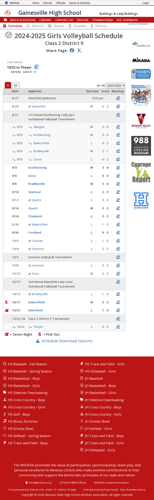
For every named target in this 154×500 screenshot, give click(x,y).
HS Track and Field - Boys (28, 443)
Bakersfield (41, 143)
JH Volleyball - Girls (100, 450)
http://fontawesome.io (133, 489)
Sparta (36, 200)
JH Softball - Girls (98, 428)
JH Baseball (94, 378)
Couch (37, 159)
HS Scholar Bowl (20, 428)
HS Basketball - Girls (24, 385)
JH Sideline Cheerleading (104, 400)
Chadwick (35, 216)
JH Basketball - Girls (100, 392)
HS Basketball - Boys (24, 378)
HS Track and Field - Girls (105, 364)
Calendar (45, 20)
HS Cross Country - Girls (26, 407)
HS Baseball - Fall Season (27, 364)
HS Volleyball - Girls (100, 371)
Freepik (71, 489)
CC (54, 489)
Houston (38, 265)
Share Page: (57, 50)
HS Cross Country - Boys (26, 400)
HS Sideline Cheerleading (28, 392)
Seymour (34, 192)
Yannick (62, 489)
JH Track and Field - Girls (104, 443)
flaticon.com (37, 489)
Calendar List (64, 20)
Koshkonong (41, 135)
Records (82, 20)
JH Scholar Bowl (97, 421)
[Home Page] (36, 3)
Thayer (38, 327)
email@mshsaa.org (40, 482)
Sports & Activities (22, 20)
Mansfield (38, 106)
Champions (127, 20)
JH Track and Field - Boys (104, 435)
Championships (102, 20)
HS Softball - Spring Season (29, 435)
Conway (37, 241)
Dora (31, 176)
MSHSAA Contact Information (111, 482)
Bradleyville (41, 151)
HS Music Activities (23, 421)
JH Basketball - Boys (100, 385)
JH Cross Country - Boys (103, 407)
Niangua (38, 127)
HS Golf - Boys (19, 414)
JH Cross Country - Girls (103, 414)
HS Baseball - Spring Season (30, 371)
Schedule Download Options (67, 340)
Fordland (34, 232)
